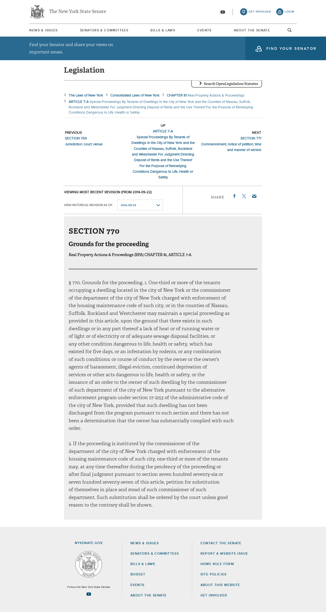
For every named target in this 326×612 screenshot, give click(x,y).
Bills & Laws (162, 30)
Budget (137, 574)
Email (254, 196)
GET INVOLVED (214, 595)
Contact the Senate (221, 543)
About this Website (220, 585)
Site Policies (214, 574)
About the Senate (148, 595)
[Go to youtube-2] (222, 12)
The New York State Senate (77, 11)
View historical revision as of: (88, 205)
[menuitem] (43, 30)
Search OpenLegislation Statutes (231, 83)
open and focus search (289, 31)
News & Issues (43, 30)
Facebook (234, 196)
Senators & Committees (104, 30)
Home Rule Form (217, 564)
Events (204, 30)
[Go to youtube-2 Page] (88, 594)
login (289, 11)
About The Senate (252, 30)
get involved (260, 11)
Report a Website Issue (224, 553)
